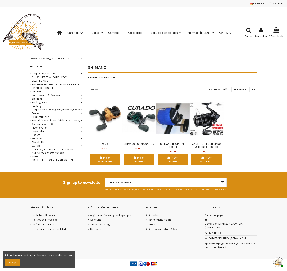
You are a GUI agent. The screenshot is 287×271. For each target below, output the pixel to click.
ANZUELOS (38, 142)
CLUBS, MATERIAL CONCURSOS (50, 77)
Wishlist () (276, 3)
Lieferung (95, 219)
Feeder (36, 113)
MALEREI (37, 91)
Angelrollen (38, 131)
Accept (12, 262)
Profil (151, 224)
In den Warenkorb (105, 159)
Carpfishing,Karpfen (44, 73)
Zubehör (37, 138)
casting (36, 106)
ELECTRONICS (40, 80)
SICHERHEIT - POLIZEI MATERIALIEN (52, 160)
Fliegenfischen (40, 116)
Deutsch (257, 3)
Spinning (37, 98)
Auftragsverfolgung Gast (163, 229)
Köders (36, 134)
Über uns (95, 229)
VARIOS (36, 145)
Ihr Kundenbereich (159, 219)
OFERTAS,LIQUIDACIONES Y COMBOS (53, 149)
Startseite (36, 66)
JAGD (35, 156)
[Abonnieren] (222, 182)
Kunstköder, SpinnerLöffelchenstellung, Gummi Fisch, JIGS (56, 122)
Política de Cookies (43, 224)
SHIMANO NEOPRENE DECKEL (172, 145)
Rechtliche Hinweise (43, 215)
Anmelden (154, 215)
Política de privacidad (45, 219)
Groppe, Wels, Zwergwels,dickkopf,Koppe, (56, 109)
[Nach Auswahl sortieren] (240, 89)
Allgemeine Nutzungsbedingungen (110, 215)
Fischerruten (39, 127)
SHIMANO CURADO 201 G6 (139, 143)
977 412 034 (216, 233)
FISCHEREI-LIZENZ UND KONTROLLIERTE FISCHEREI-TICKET (55, 86)
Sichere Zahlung (100, 224)
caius (105, 143)
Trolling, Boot (39, 102)
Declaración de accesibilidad (49, 229)
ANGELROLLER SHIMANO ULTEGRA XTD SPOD (206, 145)
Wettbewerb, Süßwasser (46, 95)
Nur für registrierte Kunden (48, 152)
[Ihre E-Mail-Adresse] (162, 182)
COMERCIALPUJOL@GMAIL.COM (227, 238)
